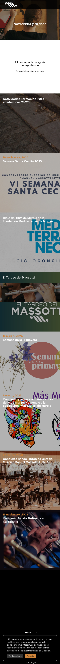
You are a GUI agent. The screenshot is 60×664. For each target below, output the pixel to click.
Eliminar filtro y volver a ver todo (30, 71)
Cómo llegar (30, 662)
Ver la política (15, 656)
